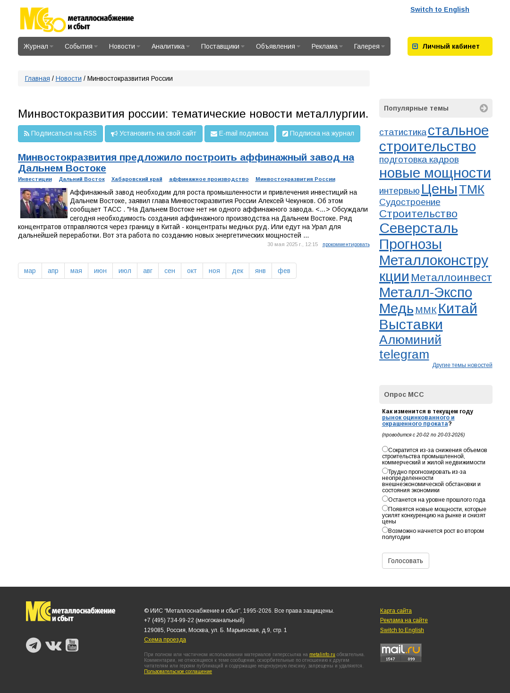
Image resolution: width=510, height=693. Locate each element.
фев (284, 270)
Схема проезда (165, 639)
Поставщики (223, 46)
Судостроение (410, 202)
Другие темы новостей (462, 365)
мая (76, 270)
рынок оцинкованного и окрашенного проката (418, 420)
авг (148, 270)
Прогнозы (410, 244)
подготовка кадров (419, 159)
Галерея (369, 46)
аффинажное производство (209, 179)
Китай (457, 308)
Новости (124, 46)
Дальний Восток (82, 179)
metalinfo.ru (322, 654)
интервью (399, 191)
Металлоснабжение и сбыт (89, 20)
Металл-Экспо (425, 292)
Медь (396, 308)
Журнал (38, 46)
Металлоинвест (451, 277)
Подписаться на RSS (60, 133)
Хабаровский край (136, 179)
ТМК (471, 189)
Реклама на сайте (404, 620)
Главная (37, 78)
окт (192, 270)
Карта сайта (396, 610)
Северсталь (418, 228)
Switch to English (439, 9)
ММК (426, 310)
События (81, 46)
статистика (402, 132)
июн (100, 270)
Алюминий (410, 340)
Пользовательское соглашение (178, 671)
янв (260, 270)
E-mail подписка (239, 133)
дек (237, 270)
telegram (404, 354)
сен (169, 270)
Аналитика (171, 46)
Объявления (278, 46)
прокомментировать (346, 244)
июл (125, 270)
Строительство (418, 213)
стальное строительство (434, 138)
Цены (439, 189)
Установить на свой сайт (153, 133)
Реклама (327, 46)
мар (30, 270)
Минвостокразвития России (295, 179)
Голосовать (405, 561)
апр (53, 270)
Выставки (411, 324)
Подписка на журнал (318, 133)
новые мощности (435, 172)
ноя (214, 270)
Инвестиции (35, 179)
